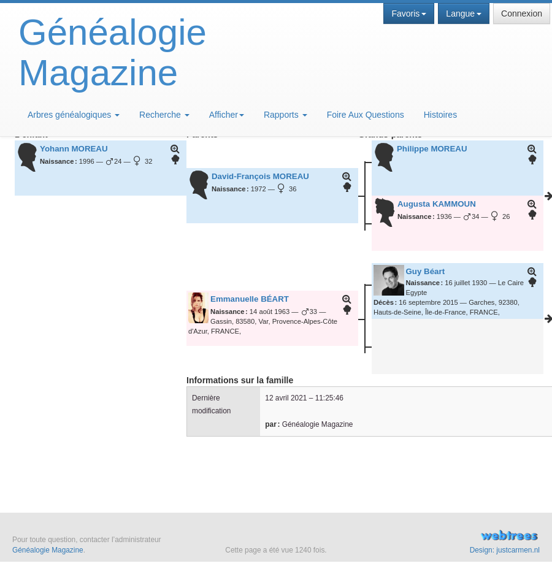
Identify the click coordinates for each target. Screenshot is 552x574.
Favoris (408, 13)
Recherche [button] (164, 115)
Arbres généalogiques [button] (74, 115)
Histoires (440, 115)
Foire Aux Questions (365, 115)
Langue (463, 13)
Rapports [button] (285, 115)
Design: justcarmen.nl (505, 550)
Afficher (226, 115)
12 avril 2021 (286, 398)
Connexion (521, 13)
